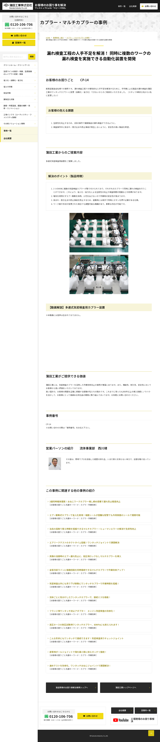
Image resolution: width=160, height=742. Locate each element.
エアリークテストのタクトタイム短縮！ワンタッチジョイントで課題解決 (84, 542)
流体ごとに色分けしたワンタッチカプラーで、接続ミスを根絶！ (80, 597)
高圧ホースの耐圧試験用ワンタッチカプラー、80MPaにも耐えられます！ (84, 624)
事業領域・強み (58, 38)
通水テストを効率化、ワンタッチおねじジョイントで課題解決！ (80, 665)
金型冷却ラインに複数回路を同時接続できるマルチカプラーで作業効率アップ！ (87, 569)
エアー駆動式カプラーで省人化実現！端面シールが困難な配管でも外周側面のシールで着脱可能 (94, 515)
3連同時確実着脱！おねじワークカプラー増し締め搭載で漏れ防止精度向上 (85, 501)
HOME (48, 38)
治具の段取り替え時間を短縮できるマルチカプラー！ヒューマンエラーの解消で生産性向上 (92, 528)
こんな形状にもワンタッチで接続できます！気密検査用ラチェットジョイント (86, 638)
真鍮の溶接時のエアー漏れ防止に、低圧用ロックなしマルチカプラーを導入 (85, 556)
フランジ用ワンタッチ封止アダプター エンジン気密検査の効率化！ (82, 610)
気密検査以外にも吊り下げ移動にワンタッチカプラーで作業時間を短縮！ (84, 583)
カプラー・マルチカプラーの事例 (78, 38)
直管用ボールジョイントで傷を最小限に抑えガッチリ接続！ (78, 651)
